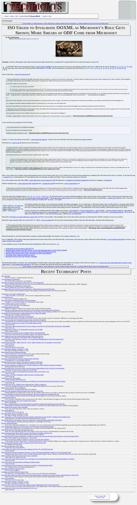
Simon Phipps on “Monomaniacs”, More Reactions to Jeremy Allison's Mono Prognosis (49, 24)
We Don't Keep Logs (7, 297)
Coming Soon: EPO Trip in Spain (10, 378)
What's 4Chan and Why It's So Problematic (13, 388)
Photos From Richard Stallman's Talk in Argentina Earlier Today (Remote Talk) (23, 443)
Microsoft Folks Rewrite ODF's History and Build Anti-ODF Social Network (28, 254)
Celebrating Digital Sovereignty (10, 307)
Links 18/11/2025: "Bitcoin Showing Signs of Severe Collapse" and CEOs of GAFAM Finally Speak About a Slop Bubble (35, 327)
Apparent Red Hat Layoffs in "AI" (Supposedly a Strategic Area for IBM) (22, 330)
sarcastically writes (116, 212)
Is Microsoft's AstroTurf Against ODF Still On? (20, 249)
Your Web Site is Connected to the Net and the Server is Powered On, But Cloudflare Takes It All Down (30, 310)
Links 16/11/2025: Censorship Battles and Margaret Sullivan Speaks (20, 462)
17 (115, 68)
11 (101, 68)
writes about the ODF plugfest (27, 184)
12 (103, 68)
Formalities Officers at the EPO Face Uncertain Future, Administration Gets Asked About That (27, 289)
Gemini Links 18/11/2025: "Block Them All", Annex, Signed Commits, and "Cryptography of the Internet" (31, 343)
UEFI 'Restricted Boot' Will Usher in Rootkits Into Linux (17, 430)
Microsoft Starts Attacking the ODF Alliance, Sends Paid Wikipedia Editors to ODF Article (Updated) (36, 250)
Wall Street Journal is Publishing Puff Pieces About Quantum (18, 301)
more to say (16, 143)
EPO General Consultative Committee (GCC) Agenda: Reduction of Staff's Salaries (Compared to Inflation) (31, 365)
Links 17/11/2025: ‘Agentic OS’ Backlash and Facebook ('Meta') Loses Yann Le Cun (25, 372)
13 (106, 68)
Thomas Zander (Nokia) (114, 211)
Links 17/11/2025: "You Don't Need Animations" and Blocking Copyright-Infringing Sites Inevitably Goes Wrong (33, 382)
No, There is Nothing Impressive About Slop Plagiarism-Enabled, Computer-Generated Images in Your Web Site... (33, 404)
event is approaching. (71, 184)
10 (130, 67)
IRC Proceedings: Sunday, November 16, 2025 (14, 414)
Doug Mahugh (52, 212)
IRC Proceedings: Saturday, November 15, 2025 (14, 482)
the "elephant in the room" (37, 212)
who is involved (47, 220)
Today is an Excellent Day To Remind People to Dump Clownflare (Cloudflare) (23, 320)
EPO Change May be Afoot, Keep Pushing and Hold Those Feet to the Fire (22, 336)
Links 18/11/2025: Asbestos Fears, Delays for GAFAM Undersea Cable (21, 323)
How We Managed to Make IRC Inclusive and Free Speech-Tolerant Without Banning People (27, 427)
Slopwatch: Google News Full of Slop (12, 446)
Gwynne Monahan (86, 211)
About (12, 16)
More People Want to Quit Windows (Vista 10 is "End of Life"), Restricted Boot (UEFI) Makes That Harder (31, 420)
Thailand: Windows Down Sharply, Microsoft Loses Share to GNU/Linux (22, 362)
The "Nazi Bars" (6, 276)
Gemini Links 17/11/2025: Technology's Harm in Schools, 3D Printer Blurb (22, 375)
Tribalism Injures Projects (8, 398)
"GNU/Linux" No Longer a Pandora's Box (13, 294)
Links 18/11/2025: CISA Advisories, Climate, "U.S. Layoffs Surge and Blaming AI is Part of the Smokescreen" (32, 339)
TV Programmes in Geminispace (10, 280)
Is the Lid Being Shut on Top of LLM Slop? (13, 304)
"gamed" (6, 177)
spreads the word (48, 184)
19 (120, 68)
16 (113, 68)
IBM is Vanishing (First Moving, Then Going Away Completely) (19, 456)
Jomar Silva (99, 211)
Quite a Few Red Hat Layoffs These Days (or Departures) (17, 317)
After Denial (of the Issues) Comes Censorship (14, 407)
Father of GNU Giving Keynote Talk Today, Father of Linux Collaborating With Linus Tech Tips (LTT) (30, 485)
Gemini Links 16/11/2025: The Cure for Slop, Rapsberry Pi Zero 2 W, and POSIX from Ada (27, 449)
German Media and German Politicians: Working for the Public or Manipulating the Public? (27, 466)
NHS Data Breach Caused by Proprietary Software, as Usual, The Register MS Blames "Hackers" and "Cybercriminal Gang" (36, 453)
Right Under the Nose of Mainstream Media (13, 352)
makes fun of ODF (113, 198)
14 (108, 68)
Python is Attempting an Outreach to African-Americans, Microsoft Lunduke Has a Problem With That (30, 394)
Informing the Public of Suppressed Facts (13, 469)
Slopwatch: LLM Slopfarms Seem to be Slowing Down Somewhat (20, 359)
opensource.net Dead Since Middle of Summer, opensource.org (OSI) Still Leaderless (25, 440)
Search (45, 16)
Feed (50, 16)
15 (110, 68)
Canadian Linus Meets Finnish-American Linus (14, 472)
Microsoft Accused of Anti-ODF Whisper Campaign (21, 257)
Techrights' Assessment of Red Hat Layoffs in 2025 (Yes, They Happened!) (22, 283)
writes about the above (39, 140)
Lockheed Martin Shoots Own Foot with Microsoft (92, 24)
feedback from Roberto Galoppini (76, 181)
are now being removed (115, 240)
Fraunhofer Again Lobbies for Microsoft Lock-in (20, 255)
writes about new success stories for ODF (42, 181)
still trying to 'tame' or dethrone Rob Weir (86, 212)
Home (6, 16)
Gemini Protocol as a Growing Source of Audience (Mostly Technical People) (23, 333)
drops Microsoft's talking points (60, 198)
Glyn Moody (73, 211)
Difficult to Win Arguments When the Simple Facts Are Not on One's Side (22, 391)
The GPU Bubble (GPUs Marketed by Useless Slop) (16, 286)
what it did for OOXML (43, 67)
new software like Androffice (21, 265)
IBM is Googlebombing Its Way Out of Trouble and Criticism (18, 401)
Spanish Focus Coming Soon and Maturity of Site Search (17, 356)
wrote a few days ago (21, 75)
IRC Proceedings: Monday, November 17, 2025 (14, 349)
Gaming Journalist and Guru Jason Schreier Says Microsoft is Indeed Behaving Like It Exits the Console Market (32, 369)
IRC (16, 16)
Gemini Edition (23, 16)
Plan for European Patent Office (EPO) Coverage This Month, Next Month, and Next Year (26, 433)
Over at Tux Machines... (8, 346)
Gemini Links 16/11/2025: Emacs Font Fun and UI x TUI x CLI (19, 488)
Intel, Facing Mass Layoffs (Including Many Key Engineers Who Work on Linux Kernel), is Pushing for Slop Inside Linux (35, 417)
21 (124, 68)
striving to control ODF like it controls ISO (25, 217)
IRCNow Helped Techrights (9, 424)
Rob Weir (107, 181)
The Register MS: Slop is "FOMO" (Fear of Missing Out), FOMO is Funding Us (24, 385)
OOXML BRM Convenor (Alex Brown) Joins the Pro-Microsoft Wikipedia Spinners (31, 252)
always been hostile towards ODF (38, 198)
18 (117, 68)
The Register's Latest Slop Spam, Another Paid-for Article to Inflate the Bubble (23, 314)
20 (122, 68)
